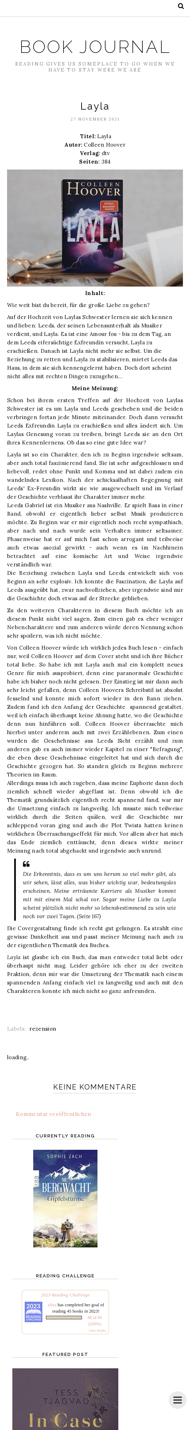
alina (52, 1304)
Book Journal (95, 46)
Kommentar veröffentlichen (53, 1114)
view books (97, 1330)
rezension (42, 1028)
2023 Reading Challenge (65, 1294)
